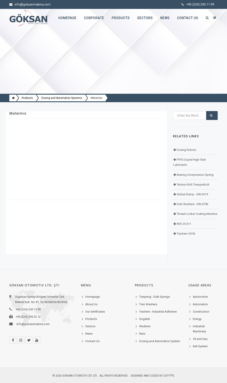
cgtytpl (168, 375)
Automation (200, 304)
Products (121, 18)
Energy (197, 319)
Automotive (200, 296)
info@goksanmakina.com (30, 4)
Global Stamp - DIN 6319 (192, 194)
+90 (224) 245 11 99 (198, 4)
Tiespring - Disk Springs (154, 296)
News (165, 18)
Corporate (94, 18)
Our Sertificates (95, 311)
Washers (145, 326)
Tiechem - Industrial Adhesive (158, 311)
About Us (91, 304)
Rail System (200, 346)
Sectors (145, 18)
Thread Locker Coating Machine (196, 213)
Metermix (96, 98)
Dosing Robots (186, 150)
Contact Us (187, 18)
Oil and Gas (200, 339)
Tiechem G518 (185, 233)
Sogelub (144, 319)
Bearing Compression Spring (194, 174)
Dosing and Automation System (159, 341)
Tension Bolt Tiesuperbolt (192, 184)
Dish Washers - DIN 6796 (192, 204)
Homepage (67, 18)
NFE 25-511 (183, 223)
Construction (201, 311)
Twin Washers (148, 304)
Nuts (142, 333)
